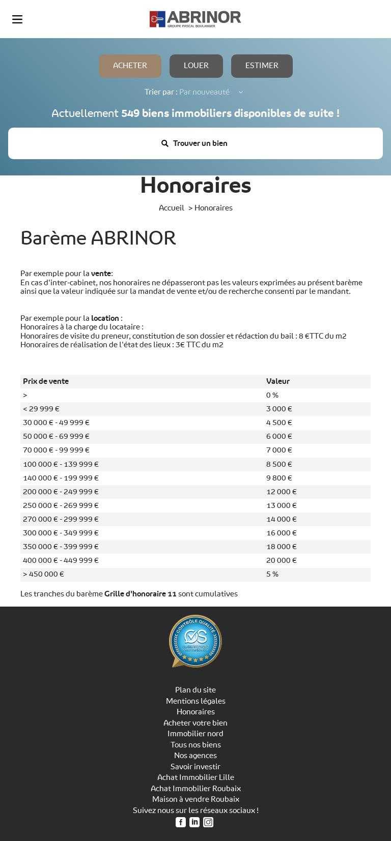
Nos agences (195, 755)
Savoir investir (195, 766)
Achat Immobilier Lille (195, 777)
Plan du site (195, 690)
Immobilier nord (195, 733)
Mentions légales (196, 701)
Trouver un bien (194, 143)
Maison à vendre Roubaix (195, 799)
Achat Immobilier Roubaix (196, 788)
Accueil (171, 208)
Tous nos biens (196, 744)
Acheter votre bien (195, 723)
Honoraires (196, 711)
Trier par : (161, 92)
